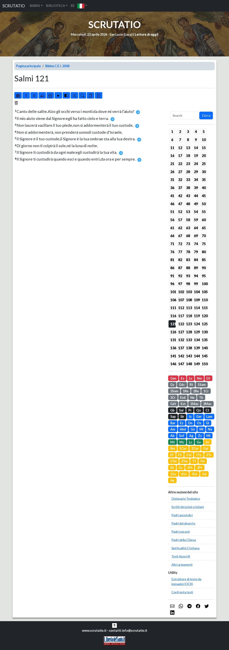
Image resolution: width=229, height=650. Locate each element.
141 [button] (173, 356)
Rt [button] (191, 385)
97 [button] (180, 284)
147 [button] (181, 364)
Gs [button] (172, 385)
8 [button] (188, 139)
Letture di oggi (146, 34)
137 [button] (181, 348)
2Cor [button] (195, 448)
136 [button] (173, 348)
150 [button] (204, 364)
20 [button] (204, 155)
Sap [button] (173, 416)
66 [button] (172, 236)
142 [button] (181, 356)
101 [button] (173, 292)
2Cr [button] (173, 397)
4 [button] (196, 131)
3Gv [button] (195, 474)
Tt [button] (194, 461)
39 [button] (196, 187)
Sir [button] (182, 416)
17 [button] (180, 155)
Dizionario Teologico (185, 499)
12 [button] (180, 148)
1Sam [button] (202, 385)
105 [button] (204, 292)
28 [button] (188, 172)
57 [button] (180, 220)
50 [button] (204, 204)
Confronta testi (182, 592)
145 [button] (204, 356)
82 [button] (180, 260)
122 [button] (181, 324)
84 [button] (196, 260)
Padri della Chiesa (183, 540)
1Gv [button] (173, 474)
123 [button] (188, 324)
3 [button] (188, 131)
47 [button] (180, 204)
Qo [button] (198, 410)
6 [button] (172, 139)
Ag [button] (191, 436)
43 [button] (188, 196)
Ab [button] (172, 436)
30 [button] (204, 172)
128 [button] (188, 332)
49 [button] (196, 204)
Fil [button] (180, 455)
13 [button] (188, 148)
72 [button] (180, 244)
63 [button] (188, 228)
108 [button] (188, 300)
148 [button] (188, 364)
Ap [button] (172, 480)
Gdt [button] (173, 404)
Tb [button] (201, 397)
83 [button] (188, 260)
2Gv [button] (184, 474)
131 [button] (173, 340)
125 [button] (204, 324)
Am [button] (172, 429)
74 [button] (196, 244)
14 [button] (196, 148)
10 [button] (204, 139)
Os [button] (199, 423)
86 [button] (172, 268)
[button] (82, 6)
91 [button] (172, 276)
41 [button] (172, 196)
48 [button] (188, 204)
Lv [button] (190, 378)
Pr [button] (190, 410)
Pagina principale (28, 66)
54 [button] (196, 211)
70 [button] (204, 236)
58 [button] (188, 220)
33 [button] (188, 179)
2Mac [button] (207, 404)
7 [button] (180, 139)
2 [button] (180, 131)
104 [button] (196, 292)
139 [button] (196, 348)
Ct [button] (207, 410)
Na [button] (210, 429)
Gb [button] (172, 410)
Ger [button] (199, 416)
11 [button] (172, 148)
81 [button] (172, 260)
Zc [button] (200, 436)
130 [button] (204, 332)
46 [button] (172, 204)
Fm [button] (203, 461)
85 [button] (204, 260)
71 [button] (172, 244)
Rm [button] (172, 448)
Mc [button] (181, 442)
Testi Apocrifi (180, 556)
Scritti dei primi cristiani (187, 507)
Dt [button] (208, 378)
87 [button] (180, 268)
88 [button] (188, 268)
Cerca (206, 115)
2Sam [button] (174, 391)
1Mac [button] (194, 404)
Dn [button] (190, 423)
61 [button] (172, 228)
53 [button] (188, 211)
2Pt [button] (199, 468)
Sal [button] (181, 410)
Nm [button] (199, 378)
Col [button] (188, 455)
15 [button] (204, 148)
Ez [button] (181, 423)
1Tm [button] (173, 461)
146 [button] (173, 364)
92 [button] (180, 276)
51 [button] (172, 211)
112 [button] (181, 308)
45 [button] (204, 196)
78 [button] (188, 252)
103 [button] (188, 292)
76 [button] (172, 252)
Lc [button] (190, 442)
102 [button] (181, 292)
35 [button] (204, 179)
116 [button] (173, 316)
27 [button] (180, 172)
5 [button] (204, 131)
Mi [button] (201, 429)
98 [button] (188, 284)
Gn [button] (193, 429)
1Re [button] (185, 391)
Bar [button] (172, 423)
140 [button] (204, 348)
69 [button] (196, 236)
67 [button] (180, 236)
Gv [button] (199, 442)
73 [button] (188, 244)
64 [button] (196, 228)
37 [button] (180, 187)
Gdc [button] (182, 385)
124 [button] (196, 324)
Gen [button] (173, 378)
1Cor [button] (183, 448)
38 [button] (188, 187)
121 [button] (173, 324)
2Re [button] (196, 391)
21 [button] (172, 163)
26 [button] (172, 172)
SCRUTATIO (14, 5)
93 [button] (188, 276)
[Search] (184, 115)
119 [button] (196, 316)
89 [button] (196, 268)
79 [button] (196, 252)
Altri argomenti (182, 564)
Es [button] (182, 378)
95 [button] (204, 276)
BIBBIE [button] (35, 6)
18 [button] (188, 155)
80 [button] (204, 252)
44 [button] (196, 196)
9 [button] (196, 139)
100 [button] (204, 284)
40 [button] (204, 187)
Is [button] (190, 416)
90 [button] (204, 268)
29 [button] (196, 172)
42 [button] (180, 196)
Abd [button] (183, 429)
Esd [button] (183, 397)
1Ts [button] (198, 455)
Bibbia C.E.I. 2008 (57, 66)
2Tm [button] (184, 461)
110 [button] (204, 300)
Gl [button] (207, 423)
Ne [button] (192, 397)
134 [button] (196, 340)
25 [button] (204, 163)
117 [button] (181, 316)
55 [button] (204, 211)
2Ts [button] (208, 455)
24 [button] (196, 163)
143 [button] (188, 356)
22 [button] (180, 163)
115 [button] (204, 308)
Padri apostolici (182, 515)
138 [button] (188, 348)
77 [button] (180, 252)
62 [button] (180, 228)
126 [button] (173, 332)
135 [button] (204, 340)
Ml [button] (208, 436)
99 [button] (196, 284)
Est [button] (183, 404)
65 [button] (204, 228)
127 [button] (181, 332)
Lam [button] (209, 416)
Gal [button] (205, 448)
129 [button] (196, 332)
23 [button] (188, 163)
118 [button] (188, 316)
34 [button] (196, 179)
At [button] (207, 442)
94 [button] (196, 276)
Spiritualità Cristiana (185, 548)
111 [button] (173, 308)
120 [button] (204, 316)
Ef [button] (172, 455)
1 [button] (172, 131)
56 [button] (172, 220)
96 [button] (172, 284)
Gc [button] (180, 468)
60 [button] (204, 220)
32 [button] (180, 179)
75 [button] (204, 244)
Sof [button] (181, 436)
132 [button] (181, 340)
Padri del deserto (183, 523)
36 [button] (172, 187)
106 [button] (173, 300)
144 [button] (196, 356)
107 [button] (181, 300)
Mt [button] (172, 442)
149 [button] (196, 364)
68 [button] (188, 236)
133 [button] (188, 340)
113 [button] (188, 308)
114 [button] (196, 308)
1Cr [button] (206, 391)
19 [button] (196, 155)
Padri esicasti (180, 532)
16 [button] (172, 155)
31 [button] (172, 179)
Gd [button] (204, 474)
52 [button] (180, 211)
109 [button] (196, 300)
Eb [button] (172, 468)
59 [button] (196, 220)
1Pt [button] (190, 468)
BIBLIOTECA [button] (55, 6)
